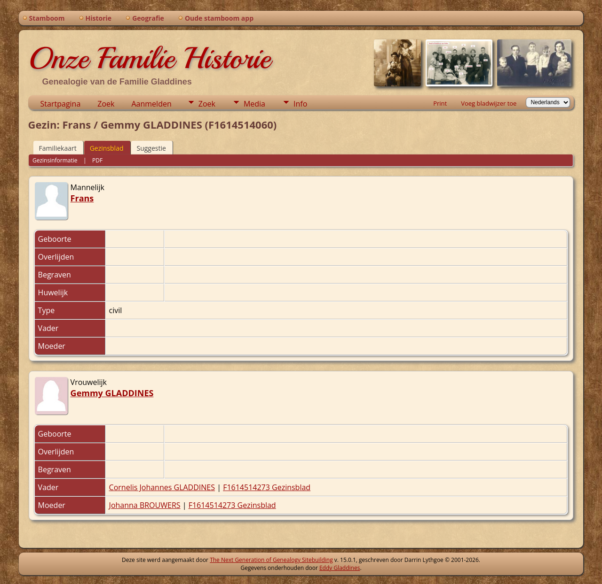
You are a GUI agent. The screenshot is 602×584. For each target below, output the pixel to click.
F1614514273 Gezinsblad (266, 487)
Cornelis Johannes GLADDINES (162, 487)
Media (254, 104)
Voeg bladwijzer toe (488, 103)
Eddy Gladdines (339, 568)
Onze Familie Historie (149, 58)
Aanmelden (151, 104)
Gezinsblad (107, 148)
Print (440, 103)
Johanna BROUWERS (145, 505)
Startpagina (60, 104)
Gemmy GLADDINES (112, 393)
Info (300, 104)
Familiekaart (58, 148)
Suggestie (151, 148)
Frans (82, 198)
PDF (97, 160)
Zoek (105, 104)
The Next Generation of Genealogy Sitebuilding (271, 560)
